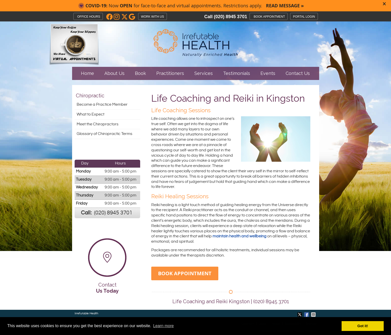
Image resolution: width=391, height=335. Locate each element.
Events (267, 73)
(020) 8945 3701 (230, 16)
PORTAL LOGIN (304, 16)
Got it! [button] (362, 326)
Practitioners (170, 73)
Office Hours (88, 16)
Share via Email (314, 314)
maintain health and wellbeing (239, 236)
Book (140, 73)
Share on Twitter (300, 314)
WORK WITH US (152, 16)
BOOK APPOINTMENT (269, 16)
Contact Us (298, 73)
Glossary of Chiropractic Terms (104, 134)
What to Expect (90, 114)
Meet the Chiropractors (97, 124)
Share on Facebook (307, 314)
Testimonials (236, 73)
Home (87, 73)
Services (203, 73)
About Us (114, 73)
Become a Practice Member (102, 104)
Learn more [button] (163, 326)
